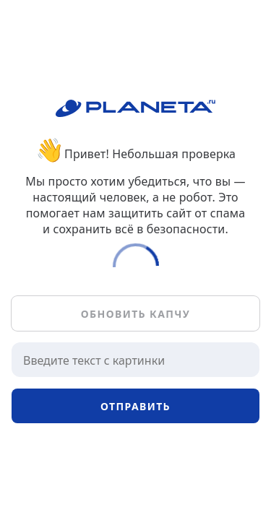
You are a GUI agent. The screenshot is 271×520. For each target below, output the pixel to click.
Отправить (135, 406)
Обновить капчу (135, 314)
